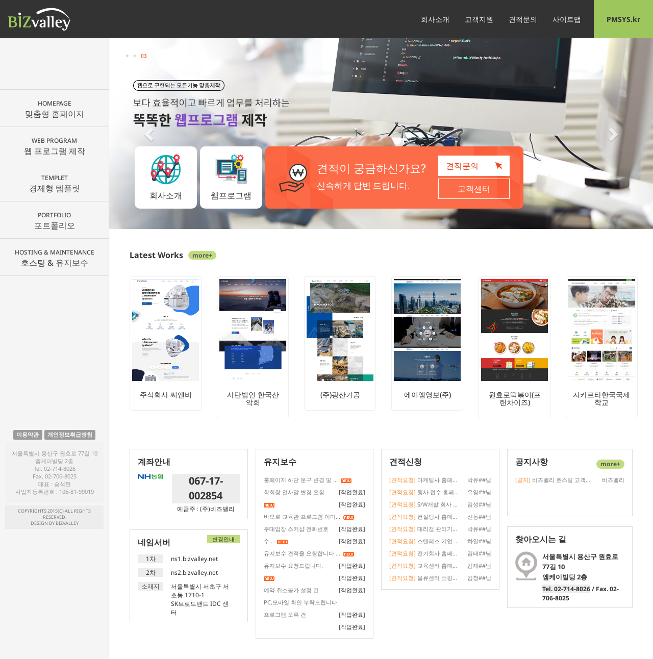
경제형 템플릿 (54, 183)
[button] (150, 133)
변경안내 (223, 539)
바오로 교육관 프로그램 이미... (302, 516)
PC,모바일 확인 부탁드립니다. (301, 602)
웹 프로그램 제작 (54, 146)
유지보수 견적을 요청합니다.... (302, 553)
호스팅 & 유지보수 (54, 258)
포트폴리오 (54, 221)
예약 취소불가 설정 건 (291, 590)
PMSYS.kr (623, 19)
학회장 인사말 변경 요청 (294, 492)
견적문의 (523, 19)
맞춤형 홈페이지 (54, 109)
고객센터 (474, 188)
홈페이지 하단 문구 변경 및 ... (301, 480)
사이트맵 (566, 19)
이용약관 (27, 434)
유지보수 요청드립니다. (293, 565)
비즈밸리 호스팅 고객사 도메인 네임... (553, 480)
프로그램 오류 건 (285, 614)
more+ (202, 255)
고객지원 (479, 19)
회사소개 (435, 19)
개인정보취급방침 (69, 434)
